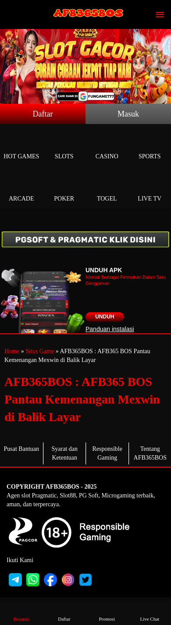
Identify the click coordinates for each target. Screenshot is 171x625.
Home (11, 351)
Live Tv (150, 188)
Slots (64, 146)
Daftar (43, 114)
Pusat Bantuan (21, 449)
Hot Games (21, 146)
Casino (107, 146)
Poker (64, 188)
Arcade (21, 188)
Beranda (21, 612)
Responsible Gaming (107, 453)
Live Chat (149, 612)
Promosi (107, 612)
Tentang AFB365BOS (150, 453)
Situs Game (39, 351)
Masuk (128, 114)
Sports (150, 146)
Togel (107, 188)
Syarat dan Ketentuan (65, 453)
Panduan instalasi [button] (110, 329)
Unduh (104, 317)
